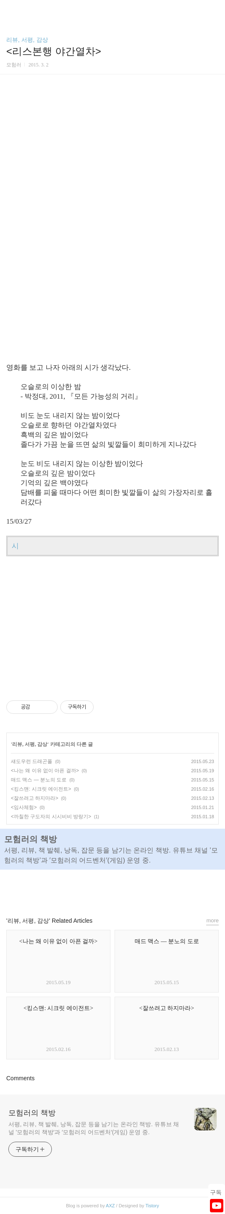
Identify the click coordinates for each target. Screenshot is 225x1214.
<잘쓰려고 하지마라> (34, 798)
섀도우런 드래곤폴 (31, 761)
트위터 (131, 889)
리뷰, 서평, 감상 (27, 39)
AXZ (110, 1205)
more (212, 920)
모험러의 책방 (32, 1113)
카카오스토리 (112, 889)
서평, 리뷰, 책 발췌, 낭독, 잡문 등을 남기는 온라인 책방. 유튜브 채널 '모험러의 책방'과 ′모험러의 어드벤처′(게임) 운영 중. (93, 1128)
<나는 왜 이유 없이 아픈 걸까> (45, 771)
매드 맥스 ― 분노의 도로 (38, 780)
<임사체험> (24, 807)
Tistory (152, 1205)
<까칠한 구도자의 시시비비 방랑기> (51, 817)
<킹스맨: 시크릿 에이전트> (41, 789)
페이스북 (93, 889)
